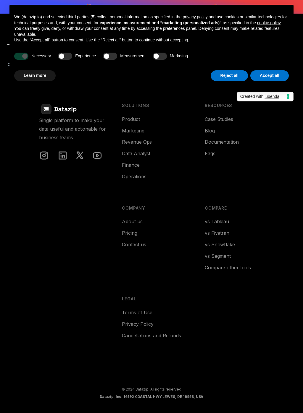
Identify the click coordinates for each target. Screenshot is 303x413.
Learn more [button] (35, 75)
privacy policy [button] (195, 16)
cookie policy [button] (269, 22)
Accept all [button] (269, 75)
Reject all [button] (229, 75)
